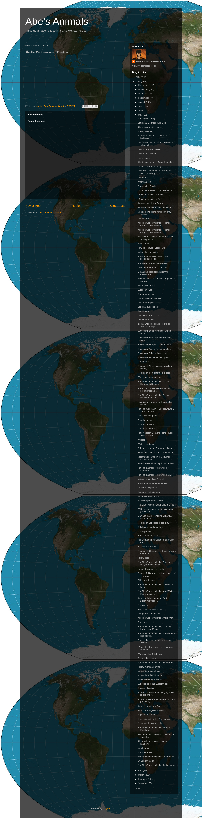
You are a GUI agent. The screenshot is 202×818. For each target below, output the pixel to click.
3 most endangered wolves (151, 710)
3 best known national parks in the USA (157, 463)
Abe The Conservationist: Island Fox (155, 662)
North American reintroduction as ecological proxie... (153, 257)
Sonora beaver (145, 131)
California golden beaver (149, 149)
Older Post (117, 205)
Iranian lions (143, 243)
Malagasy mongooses (148, 496)
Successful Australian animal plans (154, 349)
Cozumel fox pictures (148, 487)
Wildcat (141, 440)
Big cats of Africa (146, 688)
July (140, 106)
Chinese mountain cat (148, 315)
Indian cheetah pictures (149, 252)
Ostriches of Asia (146, 319)
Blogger (107, 808)
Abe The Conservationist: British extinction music (153, 396)
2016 (138, 81)
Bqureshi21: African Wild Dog (152, 122)
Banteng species (146, 294)
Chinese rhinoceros (147, 580)
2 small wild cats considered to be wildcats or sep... (154, 325)
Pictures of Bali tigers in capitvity (153, 522)
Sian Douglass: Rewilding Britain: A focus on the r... (155, 517)
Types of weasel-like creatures (152, 569)
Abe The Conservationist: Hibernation (156, 756)
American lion (144, 182)
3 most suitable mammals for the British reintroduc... (153, 599)
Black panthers (145, 752)
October (142, 93)
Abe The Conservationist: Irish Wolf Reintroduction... (155, 592)
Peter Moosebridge (147, 118)
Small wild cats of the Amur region (154, 719)
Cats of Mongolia (146, 302)
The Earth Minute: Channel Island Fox (156, 504)
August (141, 102)
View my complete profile (144, 66)
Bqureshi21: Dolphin (147, 186)
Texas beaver (144, 158)
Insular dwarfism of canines (151, 675)
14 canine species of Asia (150, 199)
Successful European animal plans (154, 344)
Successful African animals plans (153, 357)
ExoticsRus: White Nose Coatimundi (155, 452)
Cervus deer (144, 218)
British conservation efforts (150, 527)
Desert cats (143, 311)
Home (75, 205)
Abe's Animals (56, 21)
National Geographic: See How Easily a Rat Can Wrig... (156, 410)
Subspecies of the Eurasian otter (153, 684)
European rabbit (145, 290)
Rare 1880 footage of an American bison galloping (154, 172)
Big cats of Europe (146, 714)
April (140, 770)
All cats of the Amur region (150, 723)
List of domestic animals (149, 298)
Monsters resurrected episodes (153, 267)
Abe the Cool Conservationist (151, 61)
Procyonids (143, 605)
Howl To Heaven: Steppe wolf (152, 248)
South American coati (148, 535)
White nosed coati (146, 444)
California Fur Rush (147, 153)
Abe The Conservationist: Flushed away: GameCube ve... (154, 563)
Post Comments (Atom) (50, 212)
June (140, 110)
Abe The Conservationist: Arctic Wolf (155, 618)
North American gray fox (149, 667)
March (141, 775)
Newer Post (33, 205)
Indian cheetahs (145, 285)
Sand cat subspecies (148, 307)
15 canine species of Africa (151, 194)
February (143, 779)
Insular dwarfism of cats (149, 671)
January (142, 783)
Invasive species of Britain (150, 500)
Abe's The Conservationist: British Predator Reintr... (154, 389)
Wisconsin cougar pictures (150, 679)
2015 (138, 788)
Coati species (144, 531)
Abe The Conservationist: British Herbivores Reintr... (153, 382)
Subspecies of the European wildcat (155, 448)
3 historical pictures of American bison (156, 162)
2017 (138, 77)
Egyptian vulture (145, 420)
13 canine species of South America (155, 190)
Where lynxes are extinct (149, 377)
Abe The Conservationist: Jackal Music (156, 765)
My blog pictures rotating (149, 166)
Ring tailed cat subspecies (150, 609)
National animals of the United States (156, 475)
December (143, 85)
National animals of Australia (151, 479)
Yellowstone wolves (147, 546)
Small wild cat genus (148, 415)
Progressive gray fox (148, 658)
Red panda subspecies (149, 613)
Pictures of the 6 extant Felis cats (154, 373)
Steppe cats (143, 361)
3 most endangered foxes (150, 706)
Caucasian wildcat (146, 428)
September (143, 98)
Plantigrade (143, 622)
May (140, 115)
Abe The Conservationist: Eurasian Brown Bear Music (154, 627)
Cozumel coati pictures (149, 492)
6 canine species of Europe (151, 203)
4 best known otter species (150, 127)
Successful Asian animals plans (153, 353)
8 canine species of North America (154, 207)
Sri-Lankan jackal (146, 761)
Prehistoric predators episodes (152, 263)
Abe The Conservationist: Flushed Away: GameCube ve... (154, 224)
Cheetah (142, 177)
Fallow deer (143, 557)
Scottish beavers (146, 424)
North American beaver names (152, 483)
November (143, 89)
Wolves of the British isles (150, 654)
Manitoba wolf (144, 748)
